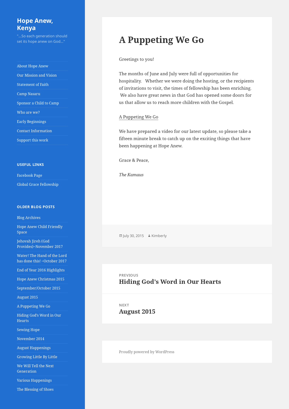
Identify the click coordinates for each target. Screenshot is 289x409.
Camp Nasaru (28, 93)
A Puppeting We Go (33, 306)
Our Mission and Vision (37, 75)
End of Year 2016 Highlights (41, 270)
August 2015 (27, 297)
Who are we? (28, 112)
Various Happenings (34, 380)
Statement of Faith (33, 84)
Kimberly (159, 235)
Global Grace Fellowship (37, 184)
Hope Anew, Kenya (35, 24)
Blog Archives (28, 217)
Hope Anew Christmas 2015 (40, 279)
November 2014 (30, 338)
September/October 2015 (38, 288)
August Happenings (34, 347)
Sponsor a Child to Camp (38, 103)
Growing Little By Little (37, 356)
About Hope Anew (32, 65)
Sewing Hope (28, 329)
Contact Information (34, 130)
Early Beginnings (31, 121)
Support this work (32, 140)
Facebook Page (29, 175)
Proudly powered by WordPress (146, 351)
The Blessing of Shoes (35, 389)
